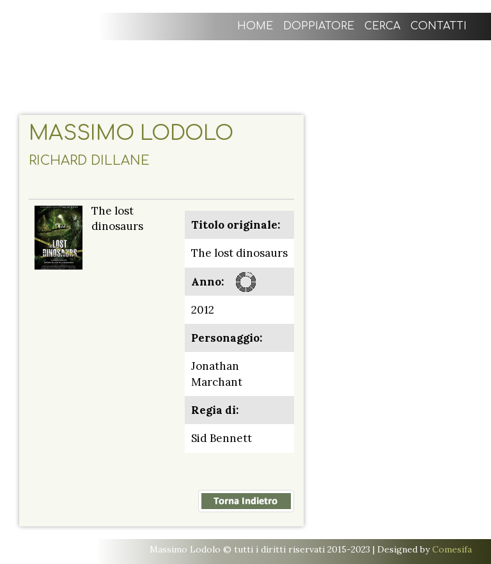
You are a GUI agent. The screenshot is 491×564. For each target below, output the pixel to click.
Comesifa (452, 549)
